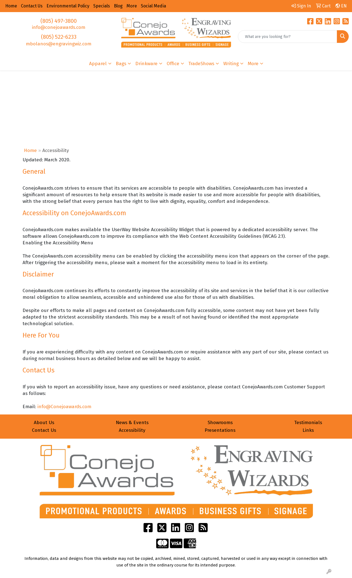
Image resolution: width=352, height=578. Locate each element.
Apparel (98, 64)
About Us (44, 422)
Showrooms (220, 422)
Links (308, 430)
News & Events (132, 422)
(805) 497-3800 (58, 21)
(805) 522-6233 (58, 37)
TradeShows (201, 64)
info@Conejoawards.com (64, 407)
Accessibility (132, 430)
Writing (231, 64)
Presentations (220, 430)
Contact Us (44, 430)
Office (173, 64)
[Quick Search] (287, 36)
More (253, 64)
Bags (121, 64)
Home (30, 150)
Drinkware (146, 64)
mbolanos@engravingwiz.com (58, 44)
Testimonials (308, 422)
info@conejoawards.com (58, 27)
